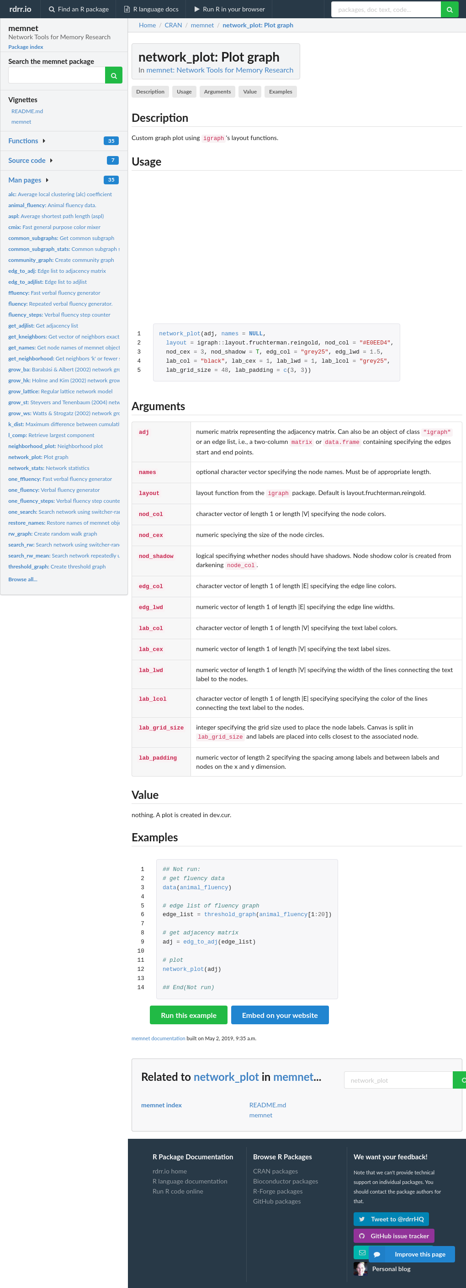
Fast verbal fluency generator (54, 292)
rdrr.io (20, 9)
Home (147, 25)
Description (150, 91)
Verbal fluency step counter (59, 314)
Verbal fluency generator (54, 489)
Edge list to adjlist (47, 281)
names (229, 334)
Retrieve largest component (51, 435)
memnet (21, 121)
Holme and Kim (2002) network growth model (75, 380)
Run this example (189, 1004)
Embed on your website (280, 1004)
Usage (184, 91)
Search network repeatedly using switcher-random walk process (106, 555)
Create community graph (61, 259)
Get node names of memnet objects (65, 347)
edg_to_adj (200, 931)
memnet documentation (158, 1027)
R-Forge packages (277, 1180)
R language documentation (190, 1170)
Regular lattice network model (60, 391)
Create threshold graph (57, 566)
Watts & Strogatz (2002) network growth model (77, 413)
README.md (27, 111)
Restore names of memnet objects (68, 522)
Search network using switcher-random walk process (86, 511)
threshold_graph (230, 904)
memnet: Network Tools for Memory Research (219, 69)
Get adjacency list (43, 325)
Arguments (217, 91)
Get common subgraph (61, 238)
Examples (280, 91)
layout (176, 343)
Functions (23, 140)
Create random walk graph (52, 533)
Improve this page (407, 1254)
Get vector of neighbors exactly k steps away (81, 336)
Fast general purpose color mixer (54, 227)
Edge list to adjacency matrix (57, 270)
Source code (27, 160)
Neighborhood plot (55, 446)
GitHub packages (277, 1190)
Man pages (24, 180)
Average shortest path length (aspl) (56, 216)
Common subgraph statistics (73, 248)
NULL (256, 334)
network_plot (180, 334)
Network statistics (49, 467)
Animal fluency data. (52, 205)
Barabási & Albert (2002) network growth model (77, 369)
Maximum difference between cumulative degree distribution (90, 424)
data (169, 877)
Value (250, 91)
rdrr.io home (170, 1160)
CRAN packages (275, 1160)
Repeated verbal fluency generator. (60, 303)
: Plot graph (257, 25)
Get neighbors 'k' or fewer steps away (76, 358)
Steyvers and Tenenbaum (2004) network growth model (86, 402)
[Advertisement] (393, 180)
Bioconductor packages (285, 1170)
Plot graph (38, 457)
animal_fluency (204, 877)
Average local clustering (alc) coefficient (60, 194)
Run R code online (178, 1180)
